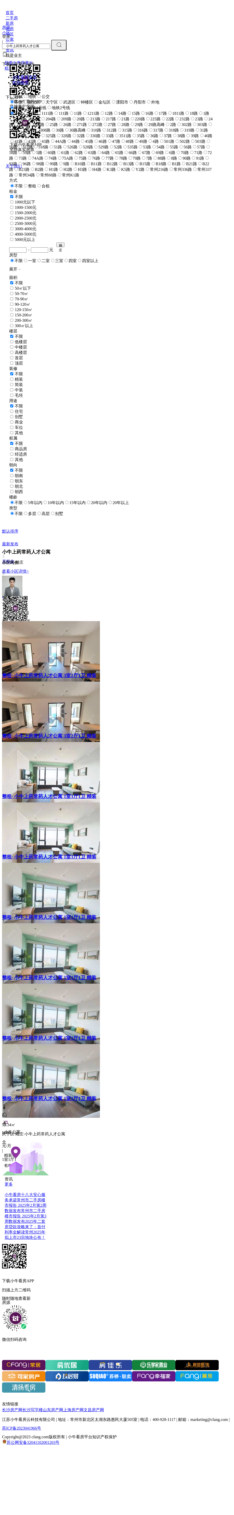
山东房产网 (53, 1410)
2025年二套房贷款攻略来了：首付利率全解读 (25, 1226)
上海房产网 (73, 1410)
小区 (6, 33)
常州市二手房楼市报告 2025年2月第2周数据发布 (25, 1205)
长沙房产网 (12, 1410)
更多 (9, 1184)
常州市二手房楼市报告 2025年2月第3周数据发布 (25, 1216)
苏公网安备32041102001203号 (33, 1442)
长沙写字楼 (32, 1410)
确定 (60, 245)
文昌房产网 (94, 1410)
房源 (6, 27)
